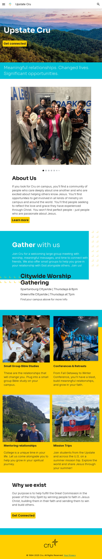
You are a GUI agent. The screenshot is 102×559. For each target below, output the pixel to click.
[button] (3, 4)
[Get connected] (15, 43)
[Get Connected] (23, 515)
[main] (51, 30)
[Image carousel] (51, 129)
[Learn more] (20, 220)
